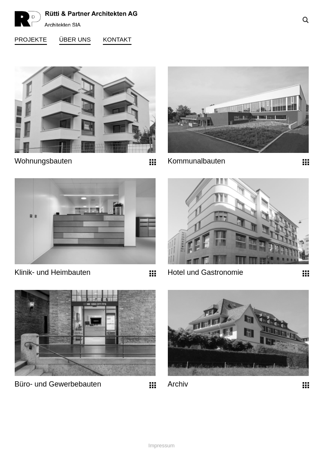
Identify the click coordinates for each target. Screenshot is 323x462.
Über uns (75, 39)
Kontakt (117, 39)
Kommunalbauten (196, 161)
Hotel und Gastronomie (205, 272)
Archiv (178, 384)
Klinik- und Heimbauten (53, 272)
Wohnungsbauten (43, 161)
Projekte (31, 39)
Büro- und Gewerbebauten (58, 384)
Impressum (161, 445)
